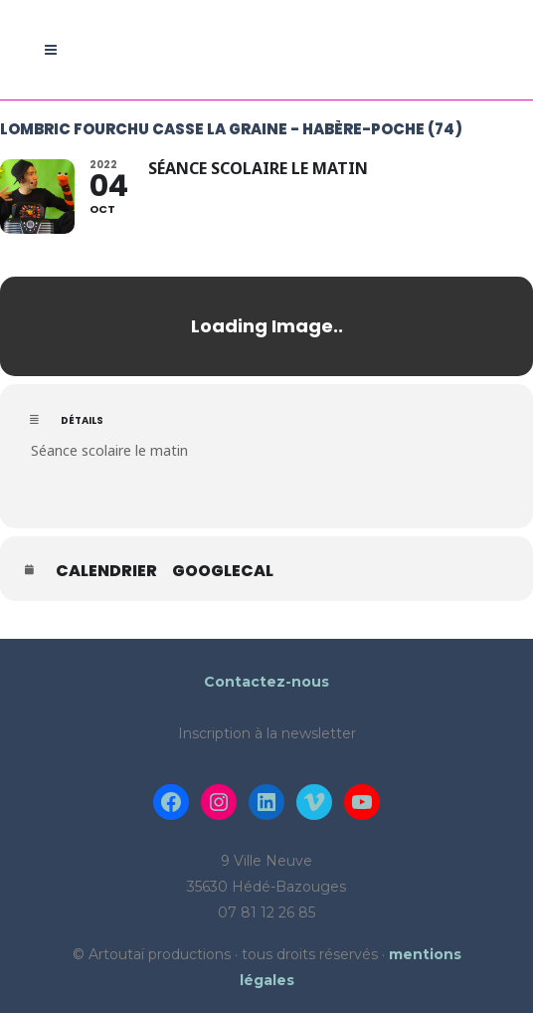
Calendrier (106, 571)
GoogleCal (222, 571)
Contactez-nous (266, 682)
